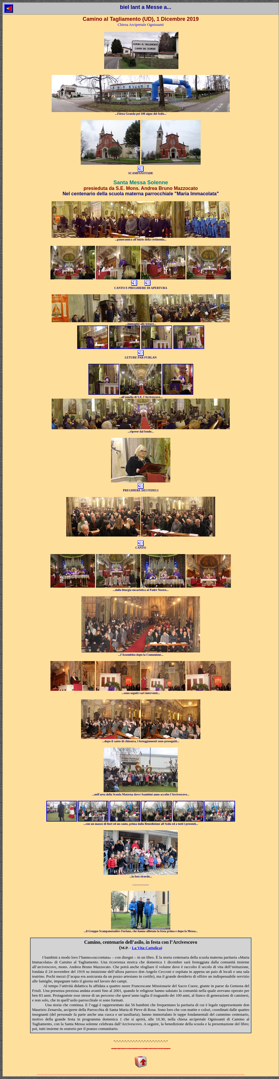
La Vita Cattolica (146, 948)
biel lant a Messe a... (145, 7)
